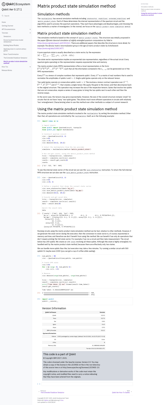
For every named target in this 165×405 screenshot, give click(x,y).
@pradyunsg (55, 400)
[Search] (16, 16)
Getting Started (7, 26)
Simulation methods (147, 7)
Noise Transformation (11, 54)
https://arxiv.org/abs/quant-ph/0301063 (53, 43)
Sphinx (46, 400)
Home (4, 22)
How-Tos (5, 67)
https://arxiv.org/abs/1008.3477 (50, 48)
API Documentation (8, 29)
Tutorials (5, 33)
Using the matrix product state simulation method (151, 14)
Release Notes (7, 70)
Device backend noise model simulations (13, 41)
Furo (62, 400)
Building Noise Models (11, 45)
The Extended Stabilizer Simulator (15, 58)
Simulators (7, 36)
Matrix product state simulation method (15, 62)
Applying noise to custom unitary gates (15, 50)
